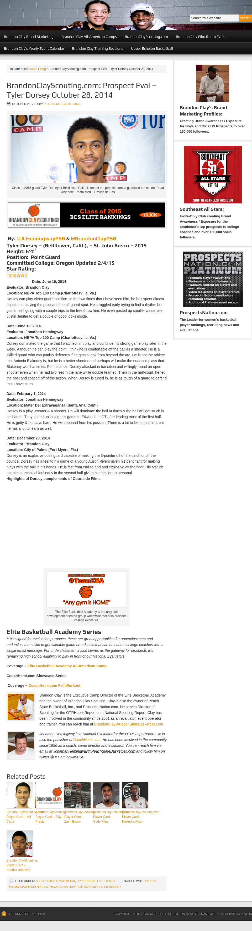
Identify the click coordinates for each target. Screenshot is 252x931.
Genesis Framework (202, 913)
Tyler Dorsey (110, 886)
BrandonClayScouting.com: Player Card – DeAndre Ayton (135, 816)
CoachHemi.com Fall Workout (54, 685)
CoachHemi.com (86, 740)
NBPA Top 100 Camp (83, 886)
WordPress (230, 913)
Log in (247, 913)
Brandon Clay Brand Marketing (29, 36)
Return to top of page (27, 913)
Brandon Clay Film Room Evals (200, 36)
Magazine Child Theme (162, 913)
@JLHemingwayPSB (41, 238)
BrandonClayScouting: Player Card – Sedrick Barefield (20, 865)
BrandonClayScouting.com (146, 36)
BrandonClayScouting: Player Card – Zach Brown (77, 816)
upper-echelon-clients (96, 881)
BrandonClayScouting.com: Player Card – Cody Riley (106, 816)
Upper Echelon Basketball (152, 48)
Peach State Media (60, 881)
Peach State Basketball (64, 15)
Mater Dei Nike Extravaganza (43, 886)
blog (40, 881)
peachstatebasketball (62, 104)
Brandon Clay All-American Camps (89, 36)
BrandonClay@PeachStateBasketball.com (128, 724)
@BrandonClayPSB (93, 238)
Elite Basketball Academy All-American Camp (67, 666)
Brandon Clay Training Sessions (97, 48)
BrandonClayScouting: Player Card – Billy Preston (48, 816)
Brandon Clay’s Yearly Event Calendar (34, 48)
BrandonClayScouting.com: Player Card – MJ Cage (20, 816)
